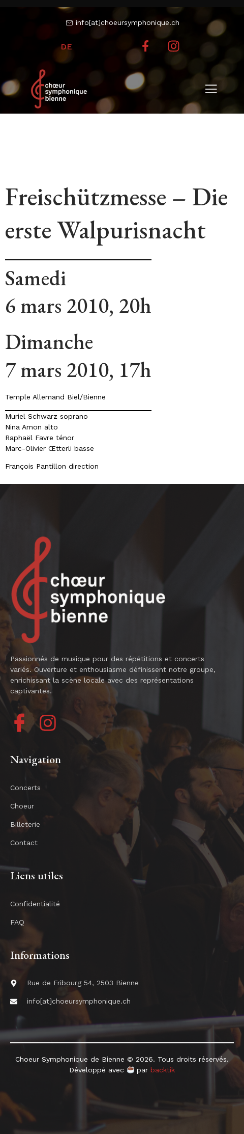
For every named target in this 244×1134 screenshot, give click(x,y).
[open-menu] (211, 90)
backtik (162, 1070)
